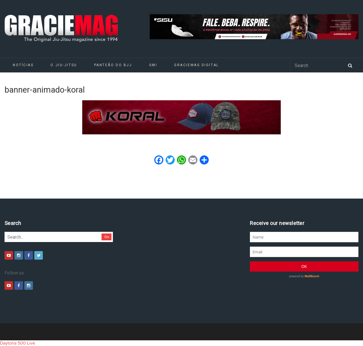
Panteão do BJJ (113, 65)
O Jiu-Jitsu (63, 65)
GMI (153, 65)
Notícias (23, 65)
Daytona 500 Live (17, 343)
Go (106, 237)
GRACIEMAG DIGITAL (196, 65)
